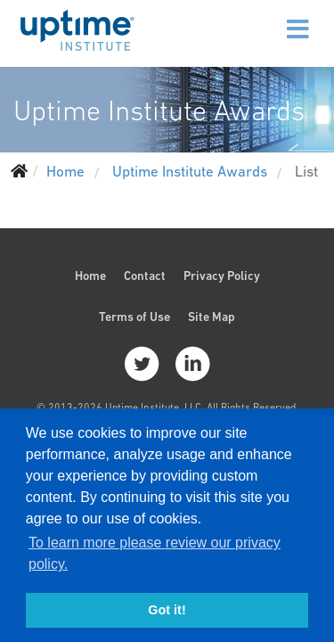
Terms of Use (134, 316)
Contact (145, 275)
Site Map (211, 316)
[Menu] (260, 18)
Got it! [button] (166, 610)
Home (90, 275)
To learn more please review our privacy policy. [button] (155, 553)
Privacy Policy (221, 275)
